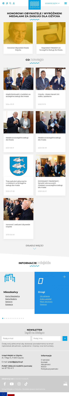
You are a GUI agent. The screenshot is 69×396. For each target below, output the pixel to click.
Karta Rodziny (11, 299)
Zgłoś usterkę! (46, 299)
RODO (43, 367)
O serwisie (45, 360)
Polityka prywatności (49, 369)
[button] (2, 318)
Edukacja (9, 304)
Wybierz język (51, 3)
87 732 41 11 (9, 368)
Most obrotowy (46, 302)
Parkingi (43, 304)
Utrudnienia (45, 296)
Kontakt (44, 362)
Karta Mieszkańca (12, 296)
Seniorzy (8, 302)
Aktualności (46, 364)
